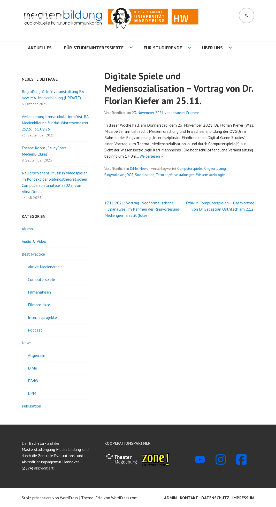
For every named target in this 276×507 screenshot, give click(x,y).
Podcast (35, 330)
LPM (32, 393)
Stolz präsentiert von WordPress (50, 497)
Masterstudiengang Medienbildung (52, 449)
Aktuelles (40, 48)
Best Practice (33, 254)
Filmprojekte (39, 304)
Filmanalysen (39, 292)
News (144, 168)
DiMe (134, 168)
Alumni (28, 228)
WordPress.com (124, 497)
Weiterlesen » (151, 156)
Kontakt (189, 497)
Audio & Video (34, 241)
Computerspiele (189, 168)
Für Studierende (163, 48)
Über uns (212, 48)
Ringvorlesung (215, 168)
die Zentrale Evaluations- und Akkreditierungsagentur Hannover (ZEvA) (52, 462)
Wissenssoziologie (210, 174)
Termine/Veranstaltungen (175, 174)
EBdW (33, 380)
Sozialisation (144, 174)
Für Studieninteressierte (94, 48)
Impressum (243, 497)
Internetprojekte (42, 317)
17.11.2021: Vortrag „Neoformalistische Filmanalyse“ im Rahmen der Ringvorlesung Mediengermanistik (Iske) (141, 209)
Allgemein (36, 355)
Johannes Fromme (185, 112)
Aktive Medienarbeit (45, 266)
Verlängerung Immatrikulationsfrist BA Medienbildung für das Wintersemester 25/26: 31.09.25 (55, 123)
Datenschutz (215, 497)
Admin (170, 497)
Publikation (31, 406)
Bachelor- (37, 443)
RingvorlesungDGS (118, 174)
